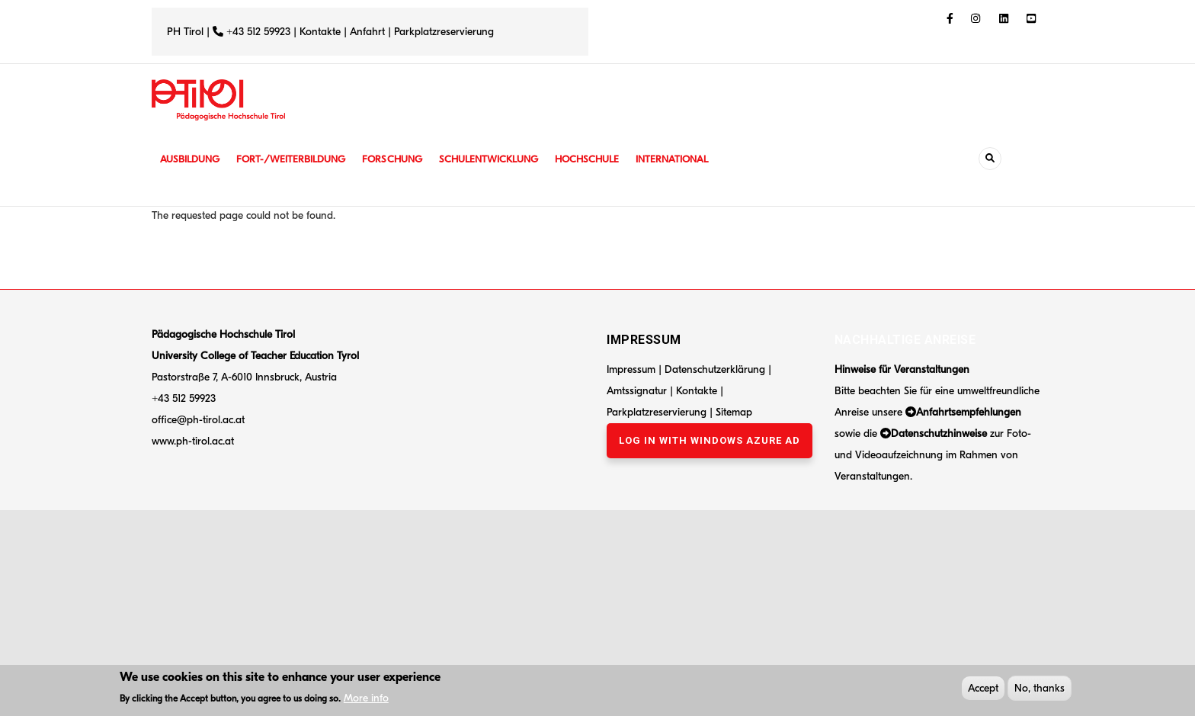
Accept (983, 689)
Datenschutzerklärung (715, 369)
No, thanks (1039, 689)
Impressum (631, 369)
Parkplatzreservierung (444, 31)
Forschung (405, 159)
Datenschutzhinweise (939, 433)
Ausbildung (191, 159)
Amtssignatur (638, 390)
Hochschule (608, 159)
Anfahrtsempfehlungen (968, 412)
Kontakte (320, 31)
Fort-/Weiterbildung (298, 159)
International (698, 159)
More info (366, 699)
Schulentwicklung (505, 159)
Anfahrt (369, 31)
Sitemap (734, 412)
